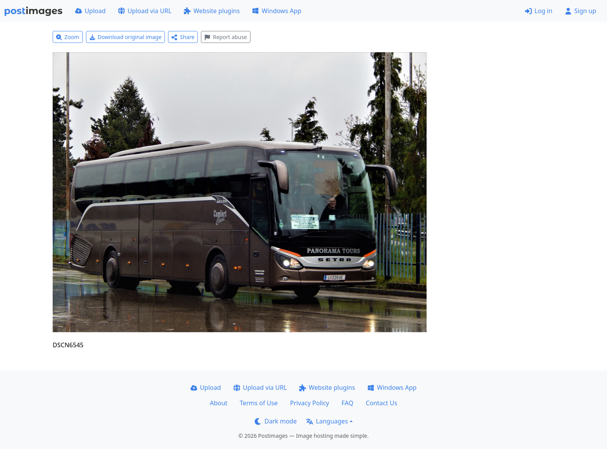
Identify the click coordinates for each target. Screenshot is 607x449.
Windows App (276, 11)
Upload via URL (144, 11)
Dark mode (276, 421)
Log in (538, 11)
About (218, 403)
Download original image (125, 37)
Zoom (67, 37)
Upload (90, 11)
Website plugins (212, 11)
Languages (327, 421)
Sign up (580, 11)
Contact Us (381, 403)
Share (182, 37)
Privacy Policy (309, 403)
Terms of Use (259, 403)
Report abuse (225, 37)
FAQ (347, 403)
